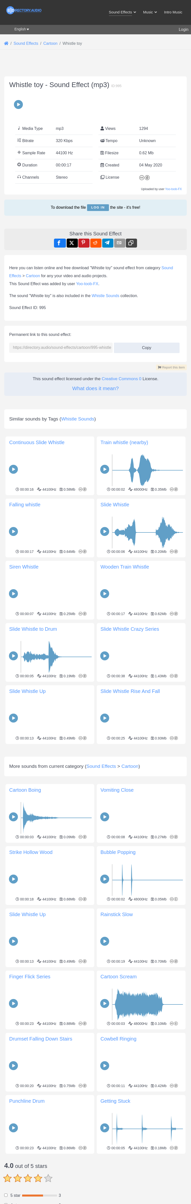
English (20, 29)
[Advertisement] (95, 780)
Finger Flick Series (29, 1046)
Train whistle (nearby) (124, 442)
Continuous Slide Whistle (36, 442)
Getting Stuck (115, 1170)
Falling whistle (25, 504)
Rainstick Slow (116, 984)
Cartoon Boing (25, 859)
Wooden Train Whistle (124, 567)
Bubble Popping (118, 922)
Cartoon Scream (118, 1046)
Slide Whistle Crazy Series (129, 629)
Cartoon (33, 276)
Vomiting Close (117, 859)
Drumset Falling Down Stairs (40, 1108)
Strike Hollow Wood (30, 922)
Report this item (171, 367)
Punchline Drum (27, 1170)
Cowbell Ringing (118, 1108)
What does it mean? (95, 388)
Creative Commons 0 (122, 378)
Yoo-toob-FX (173, 189)
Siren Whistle (24, 567)
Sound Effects (101, 835)
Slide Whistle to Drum (33, 629)
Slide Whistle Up (27, 691)
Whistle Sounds (105, 296)
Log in (98, 207)
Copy (145, 346)
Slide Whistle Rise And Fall (130, 691)
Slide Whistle (114, 504)
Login (184, 29)
